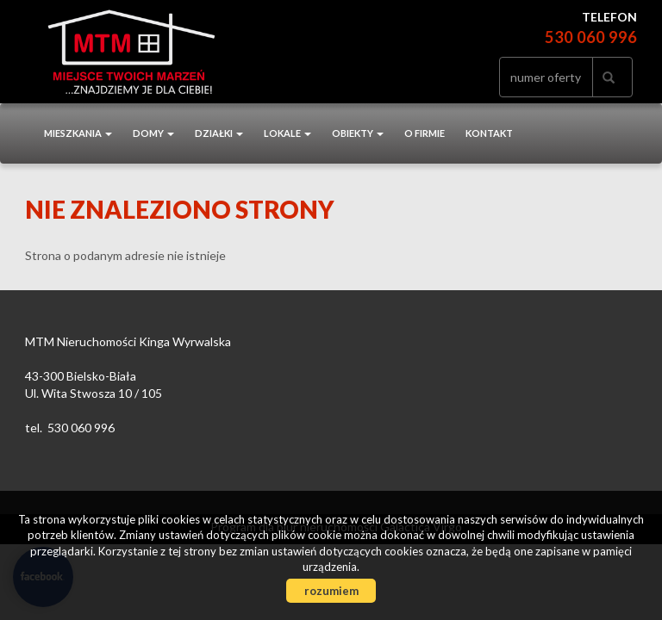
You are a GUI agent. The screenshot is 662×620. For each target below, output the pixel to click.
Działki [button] (219, 133)
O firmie (424, 133)
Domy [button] (153, 133)
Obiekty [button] (358, 133)
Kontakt (489, 133)
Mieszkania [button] (78, 133)
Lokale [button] (287, 133)
